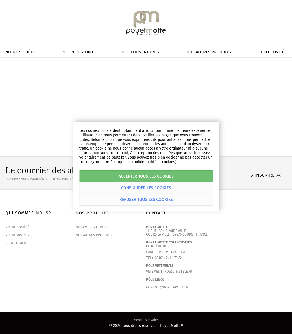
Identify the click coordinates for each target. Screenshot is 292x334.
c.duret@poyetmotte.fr (167, 252)
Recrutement (16, 243)
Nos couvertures (91, 227)
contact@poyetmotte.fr (167, 287)
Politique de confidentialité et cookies (142, 161)
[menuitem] (20, 52)
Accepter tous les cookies (146, 176)
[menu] (146, 52)
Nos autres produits (94, 235)
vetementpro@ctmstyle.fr (169, 271)
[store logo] (146, 23)
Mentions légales (146, 320)
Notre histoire (18, 235)
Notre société (17, 227)
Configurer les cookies (146, 187)
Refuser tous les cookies (146, 199)
